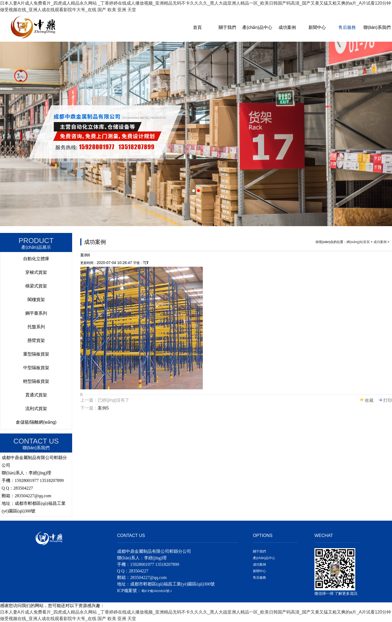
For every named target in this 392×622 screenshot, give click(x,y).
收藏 (369, 400)
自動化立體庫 (36, 258)
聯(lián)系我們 (377, 27)
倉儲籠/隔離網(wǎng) (36, 422)
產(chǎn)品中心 (257, 27)
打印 (387, 400)
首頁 (197, 27)
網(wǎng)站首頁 (358, 242)
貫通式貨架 (36, 395)
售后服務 (347, 27)
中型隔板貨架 (36, 367)
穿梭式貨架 (36, 272)
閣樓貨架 (36, 299)
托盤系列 (36, 326)
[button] (193, 190)
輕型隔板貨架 (36, 381)
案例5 (103, 408)
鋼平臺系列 (36, 313)
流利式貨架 (36, 408)
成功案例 (287, 27)
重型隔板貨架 (36, 354)
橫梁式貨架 (36, 286)
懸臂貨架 (36, 340)
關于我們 (227, 27)
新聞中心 (317, 27)
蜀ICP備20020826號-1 (156, 591)
